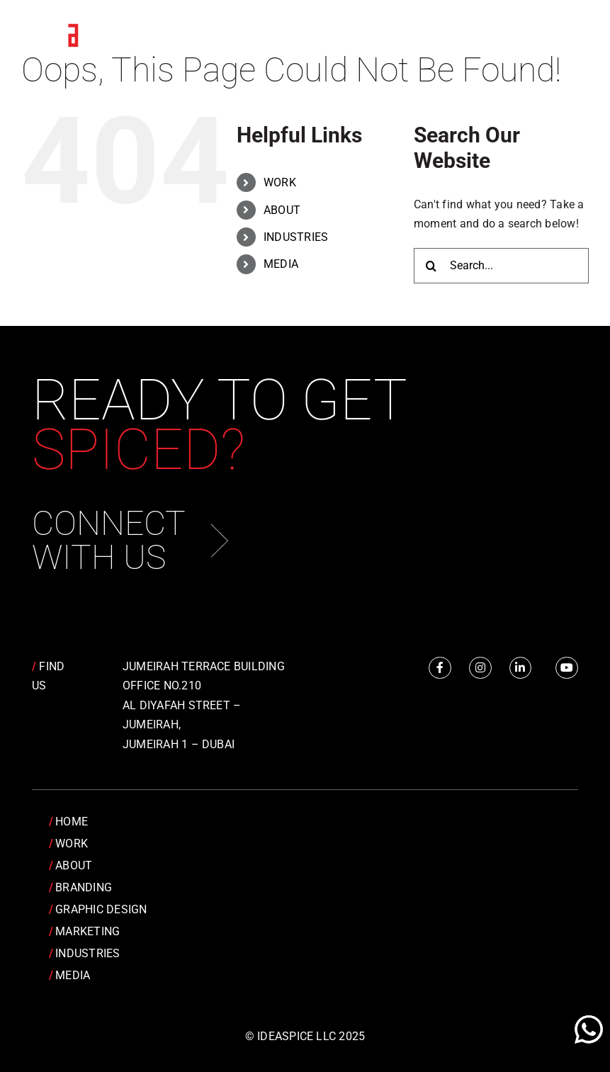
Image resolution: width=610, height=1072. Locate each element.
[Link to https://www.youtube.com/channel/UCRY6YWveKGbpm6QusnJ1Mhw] (566, 668)
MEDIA (281, 264)
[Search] (431, 265)
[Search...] (501, 265)
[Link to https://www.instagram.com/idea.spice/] (480, 668)
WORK (280, 182)
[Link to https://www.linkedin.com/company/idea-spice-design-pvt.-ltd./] (520, 668)
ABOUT (282, 210)
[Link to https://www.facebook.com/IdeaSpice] (440, 668)
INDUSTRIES (296, 237)
